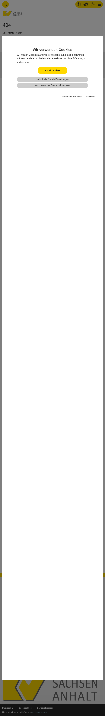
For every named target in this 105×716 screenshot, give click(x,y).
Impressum (91, 96)
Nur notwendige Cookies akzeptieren (52, 85)
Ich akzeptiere (52, 70)
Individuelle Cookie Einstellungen (53, 79)
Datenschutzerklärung (72, 96)
